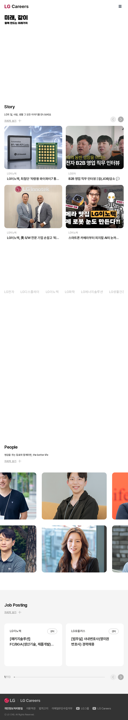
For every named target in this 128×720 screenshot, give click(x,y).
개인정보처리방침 (13, 708)
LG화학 (70, 292)
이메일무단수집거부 (62, 708)
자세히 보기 (12, 120)
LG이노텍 (52, 292)
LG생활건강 (117, 292)
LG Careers (101, 708)
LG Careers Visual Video (64, 60)
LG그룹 (82, 708)
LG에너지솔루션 (92, 292)
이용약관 (31, 708)
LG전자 (9, 292)
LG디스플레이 (30, 292)
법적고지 (43, 708)
